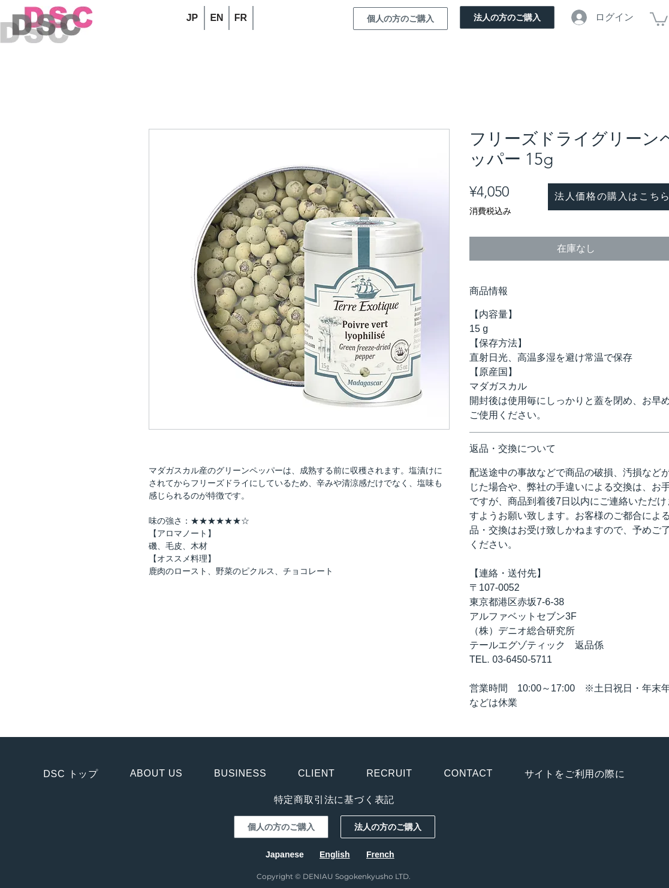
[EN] (217, 18)
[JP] (192, 18)
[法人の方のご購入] (507, 17)
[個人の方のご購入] (400, 18)
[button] (659, 18)
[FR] (241, 18)
